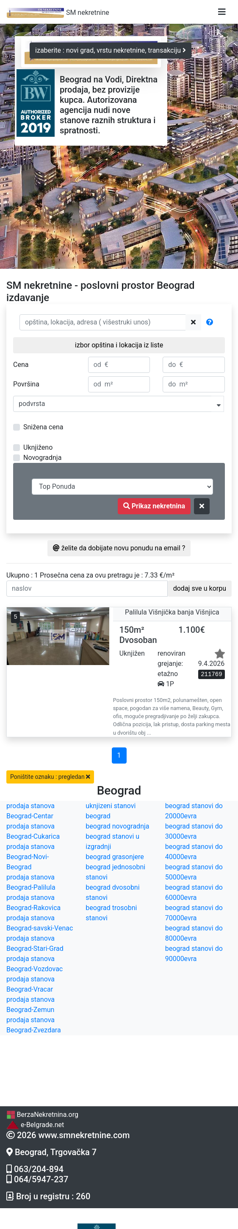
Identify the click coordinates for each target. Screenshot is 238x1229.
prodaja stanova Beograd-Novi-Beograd (30, 857)
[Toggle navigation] (222, 12)
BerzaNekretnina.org (42, 1115)
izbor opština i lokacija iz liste (119, 345)
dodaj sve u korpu (199, 588)
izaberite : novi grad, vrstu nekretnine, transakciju (110, 50)
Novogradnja (42, 458)
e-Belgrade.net (35, 1125)
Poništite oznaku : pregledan (50, 776)
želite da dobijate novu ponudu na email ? (119, 548)
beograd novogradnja (117, 826)
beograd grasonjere (115, 857)
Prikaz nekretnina (154, 506)
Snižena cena (43, 427)
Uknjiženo (38, 447)
